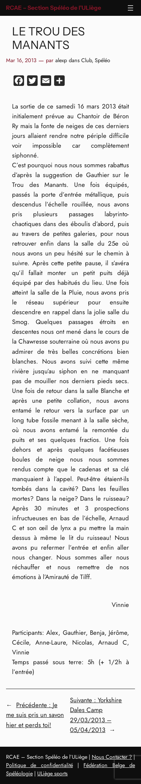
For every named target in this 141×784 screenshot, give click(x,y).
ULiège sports (52, 773)
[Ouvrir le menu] (130, 7)
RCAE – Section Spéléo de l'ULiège (53, 7)
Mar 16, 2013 (21, 60)
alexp (61, 60)
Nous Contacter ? (112, 757)
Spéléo (102, 60)
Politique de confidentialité (39, 765)
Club (86, 60)
